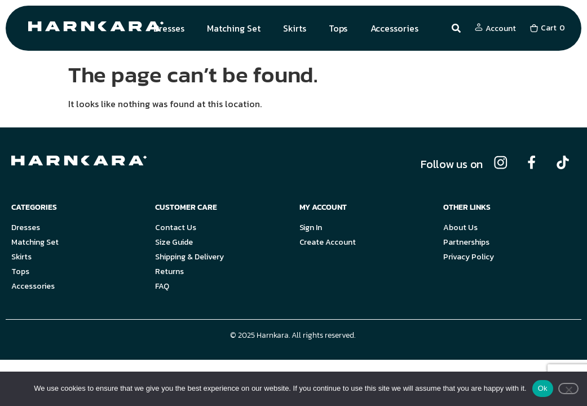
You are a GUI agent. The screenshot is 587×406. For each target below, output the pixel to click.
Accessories (394, 28)
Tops (338, 28)
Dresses (168, 28)
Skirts (294, 28)
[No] (568, 388)
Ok (543, 388)
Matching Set (234, 28)
